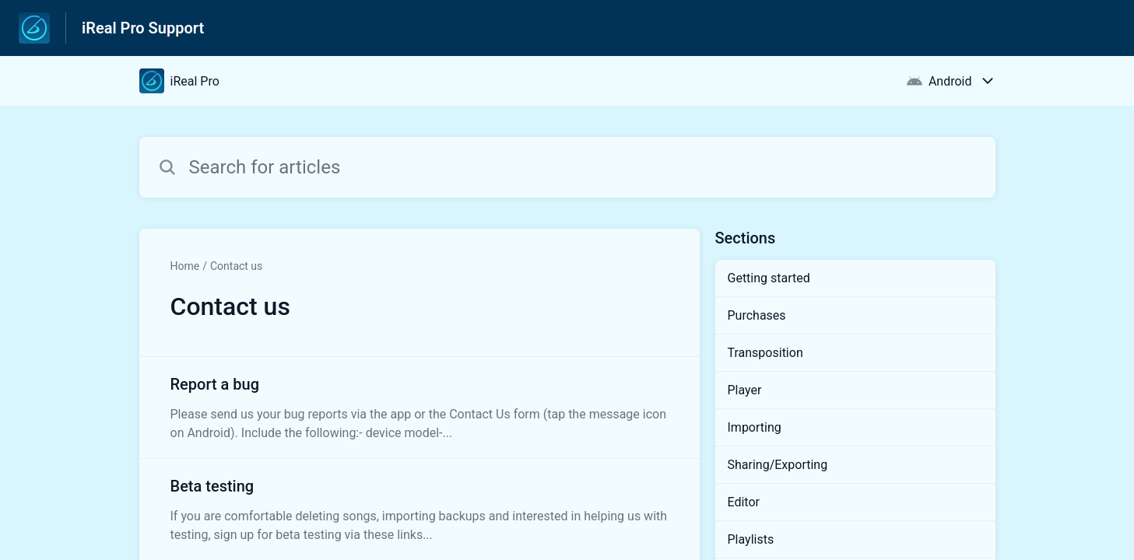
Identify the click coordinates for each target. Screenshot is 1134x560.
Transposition (765, 352)
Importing (754, 427)
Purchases (757, 315)
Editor (744, 502)
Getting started (769, 278)
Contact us (236, 266)
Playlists (751, 539)
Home (185, 266)
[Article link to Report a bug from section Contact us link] (419, 408)
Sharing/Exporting (778, 464)
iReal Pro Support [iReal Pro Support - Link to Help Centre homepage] (143, 28)
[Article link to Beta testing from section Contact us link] (419, 509)
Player (745, 390)
